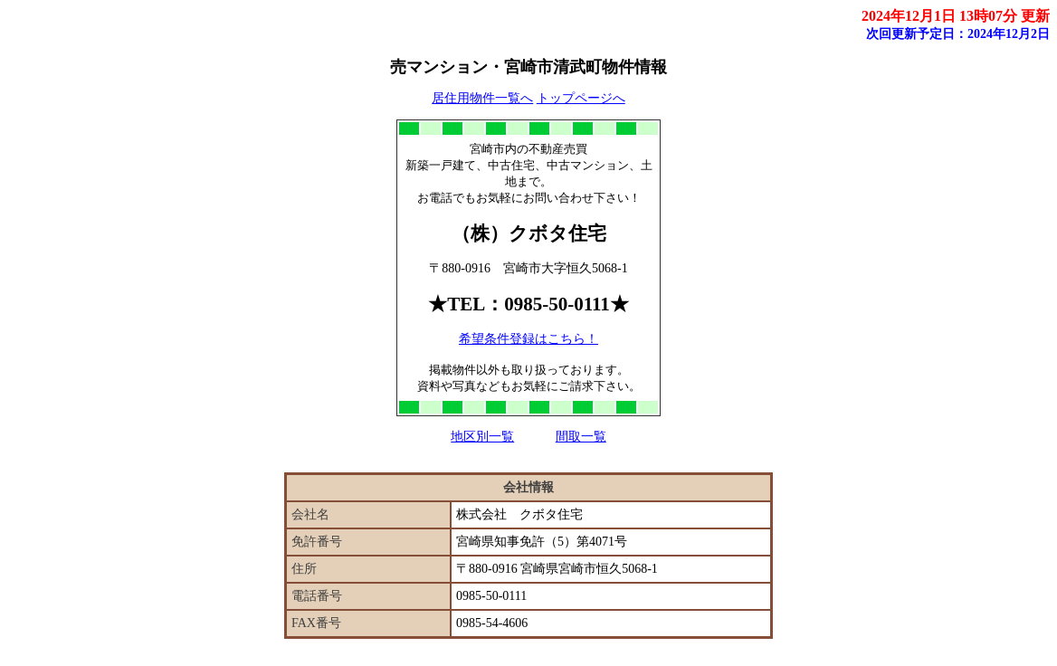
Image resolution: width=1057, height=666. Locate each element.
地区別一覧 (482, 436)
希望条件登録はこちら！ (528, 339)
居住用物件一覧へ (482, 98)
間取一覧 (581, 436)
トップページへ (581, 98)
